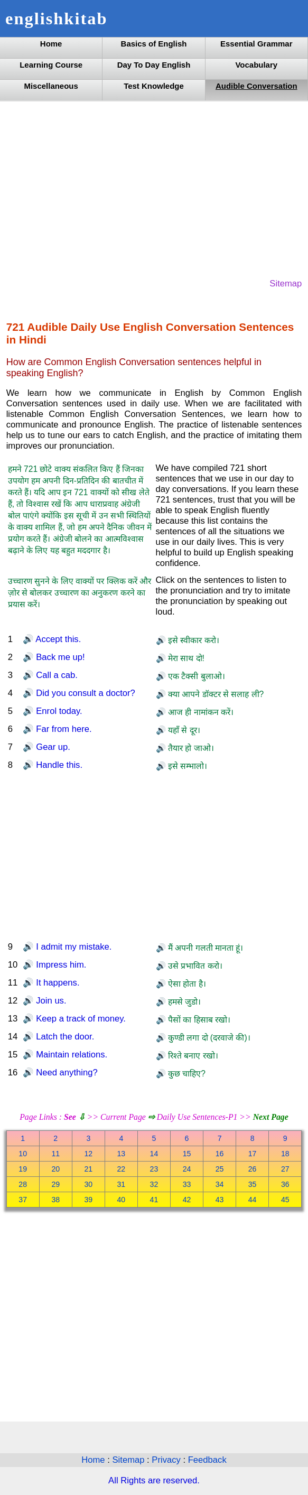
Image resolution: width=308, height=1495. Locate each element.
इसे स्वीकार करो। (192, 640)
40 (121, 1199)
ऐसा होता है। (186, 983)
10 (22, 1153)
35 (252, 1184)
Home (51, 43)
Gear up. (52, 747)
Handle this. (58, 765)
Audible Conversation (256, 85)
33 (187, 1184)
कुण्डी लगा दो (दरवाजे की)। (208, 1037)
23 (154, 1169)
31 (121, 1184)
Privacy (167, 1460)
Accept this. (57, 639)
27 (285, 1169)
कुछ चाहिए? (186, 1073)
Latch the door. (64, 1037)
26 (252, 1169)
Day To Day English (154, 64)
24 (187, 1169)
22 (121, 1169)
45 (285, 1199)
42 (187, 1199)
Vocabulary (256, 64)
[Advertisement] (154, 189)
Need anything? (66, 1072)
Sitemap (285, 283)
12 (88, 1153)
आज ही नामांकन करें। (200, 712)
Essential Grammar (256, 43)
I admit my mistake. (73, 947)
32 (154, 1184)
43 (220, 1199)
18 (285, 1153)
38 (55, 1199)
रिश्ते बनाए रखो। (192, 1055)
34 (220, 1184)
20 (55, 1169)
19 (22, 1169)
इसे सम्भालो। (187, 766)
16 (220, 1153)
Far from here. (63, 729)
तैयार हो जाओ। (190, 748)
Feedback (207, 1460)
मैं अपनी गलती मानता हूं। (205, 947)
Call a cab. (56, 675)
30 (88, 1184)
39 (88, 1199)
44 (252, 1199)
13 (121, 1153)
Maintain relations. (71, 1055)
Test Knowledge (154, 85)
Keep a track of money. (80, 1019)
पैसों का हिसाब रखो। (198, 1019)
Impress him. (60, 965)
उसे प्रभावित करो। (194, 965)
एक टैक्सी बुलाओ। (195, 676)
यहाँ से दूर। (183, 730)
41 (154, 1199)
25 (220, 1169)
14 (154, 1153)
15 (187, 1153)
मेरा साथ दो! (185, 658)
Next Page (270, 1116)
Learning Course (51, 64)
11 (55, 1153)
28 (22, 1184)
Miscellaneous (51, 85)
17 (252, 1153)
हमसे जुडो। (183, 1001)
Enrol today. (58, 711)
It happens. (57, 983)
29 (55, 1184)
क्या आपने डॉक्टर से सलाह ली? (215, 694)
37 (22, 1199)
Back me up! (59, 657)
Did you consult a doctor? (84, 693)
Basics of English (154, 43)
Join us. (50, 1001)
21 (88, 1169)
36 (285, 1184)
